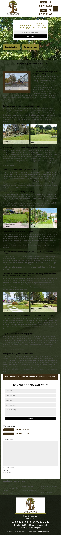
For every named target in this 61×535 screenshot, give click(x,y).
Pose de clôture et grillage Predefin (11, 489)
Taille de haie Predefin (29, 490)
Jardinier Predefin (46, 492)
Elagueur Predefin (27, 486)
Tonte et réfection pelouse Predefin (49, 487)
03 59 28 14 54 (22, 429)
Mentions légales (46, 531)
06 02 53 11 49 (22, 433)
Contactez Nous (30, 47)
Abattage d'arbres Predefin (11, 494)
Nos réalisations (11, 47)
